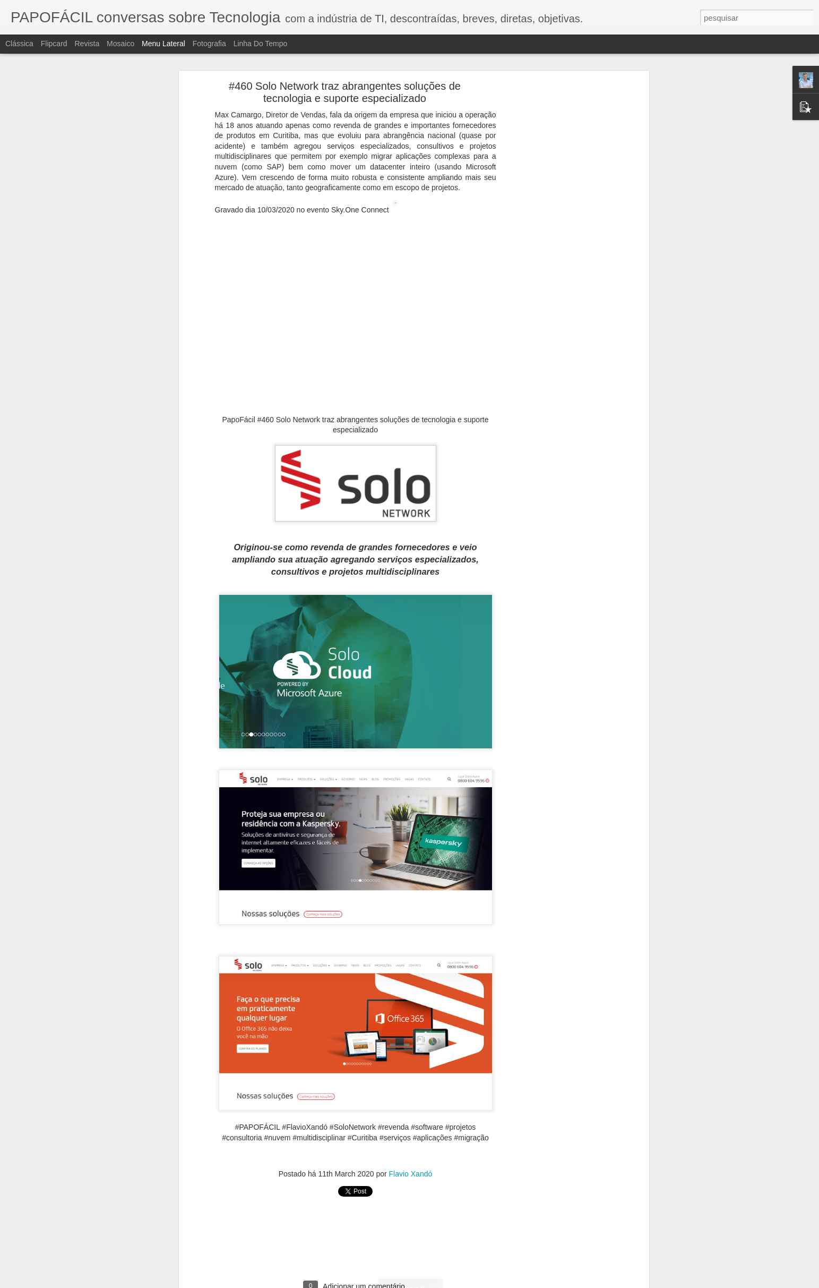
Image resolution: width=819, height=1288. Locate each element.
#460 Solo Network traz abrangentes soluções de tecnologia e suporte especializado (345, 92)
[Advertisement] (555, 252)
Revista (86, 43)
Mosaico (120, 43)
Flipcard (54, 43)
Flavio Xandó (411, 1174)
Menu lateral (163, 43)
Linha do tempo (261, 43)
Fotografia (209, 43)
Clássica (19, 43)
